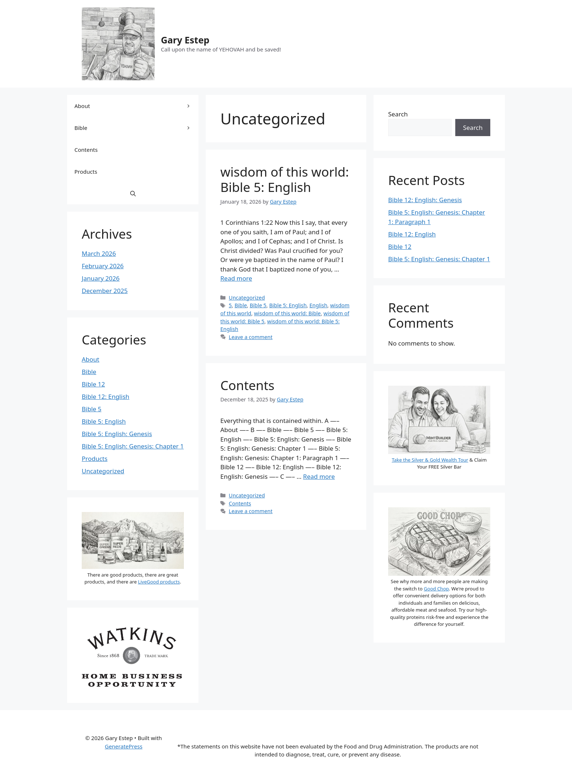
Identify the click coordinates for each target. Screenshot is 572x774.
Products (85, 171)
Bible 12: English (106, 396)
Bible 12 (93, 384)
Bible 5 (258, 305)
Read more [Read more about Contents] (319, 476)
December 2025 (105, 290)
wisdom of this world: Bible (287, 313)
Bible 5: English (288, 305)
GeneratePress (123, 746)
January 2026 (101, 278)
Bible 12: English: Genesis (425, 200)
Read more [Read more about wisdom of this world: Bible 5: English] (236, 278)
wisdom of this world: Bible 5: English (284, 179)
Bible (241, 305)
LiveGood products (159, 581)
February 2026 (103, 266)
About (136, 106)
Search (398, 114)
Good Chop (436, 588)
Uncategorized (247, 297)
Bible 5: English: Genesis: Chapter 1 (133, 446)
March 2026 (99, 253)
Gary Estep (185, 40)
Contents (247, 385)
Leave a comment (251, 337)
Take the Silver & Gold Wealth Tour (430, 460)
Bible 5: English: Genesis (117, 434)
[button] (133, 193)
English (318, 305)
